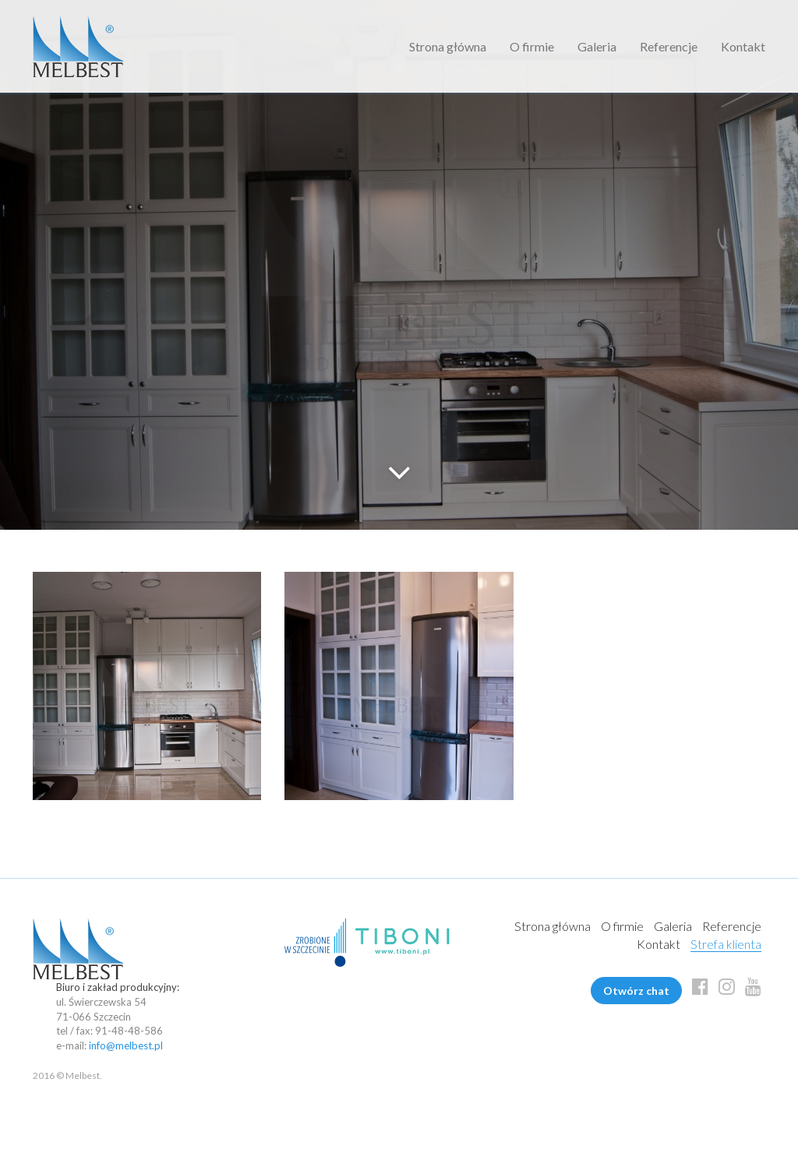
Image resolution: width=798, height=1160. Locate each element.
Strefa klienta (725, 943)
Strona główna (447, 46)
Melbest (78, 46)
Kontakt (743, 46)
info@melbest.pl (126, 1045)
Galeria (596, 46)
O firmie (532, 46)
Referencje (668, 46)
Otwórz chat (636, 990)
